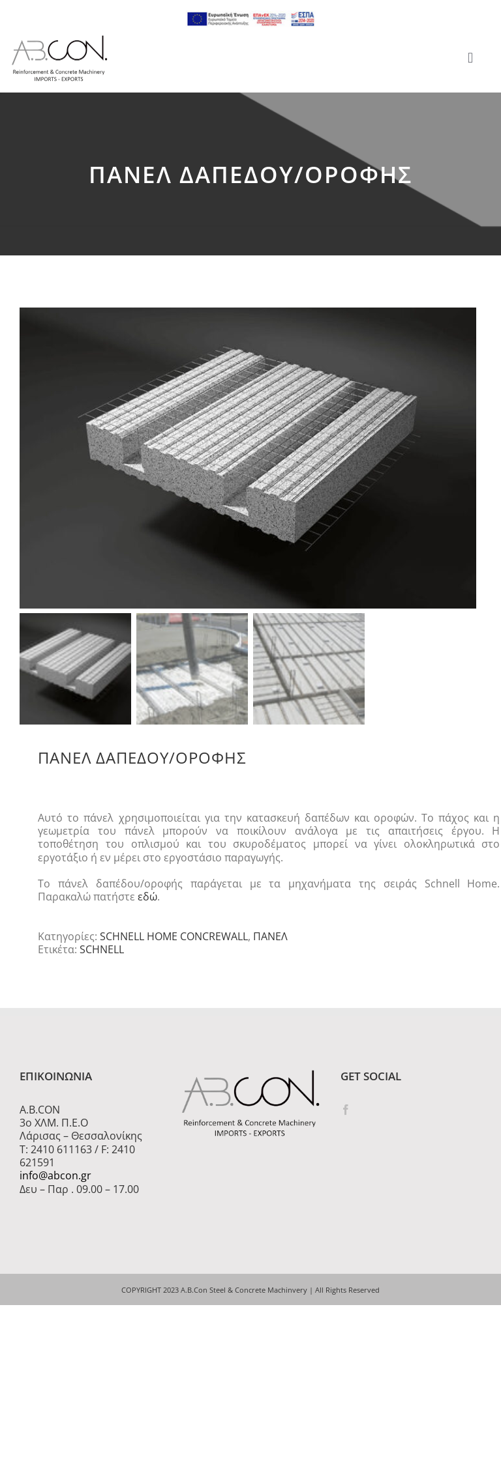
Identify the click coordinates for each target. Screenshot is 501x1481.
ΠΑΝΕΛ (270, 939)
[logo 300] (59, 39)
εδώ (147, 900)
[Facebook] (346, 1113)
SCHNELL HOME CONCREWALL (174, 939)
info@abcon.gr (55, 1179)
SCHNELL (102, 952)
